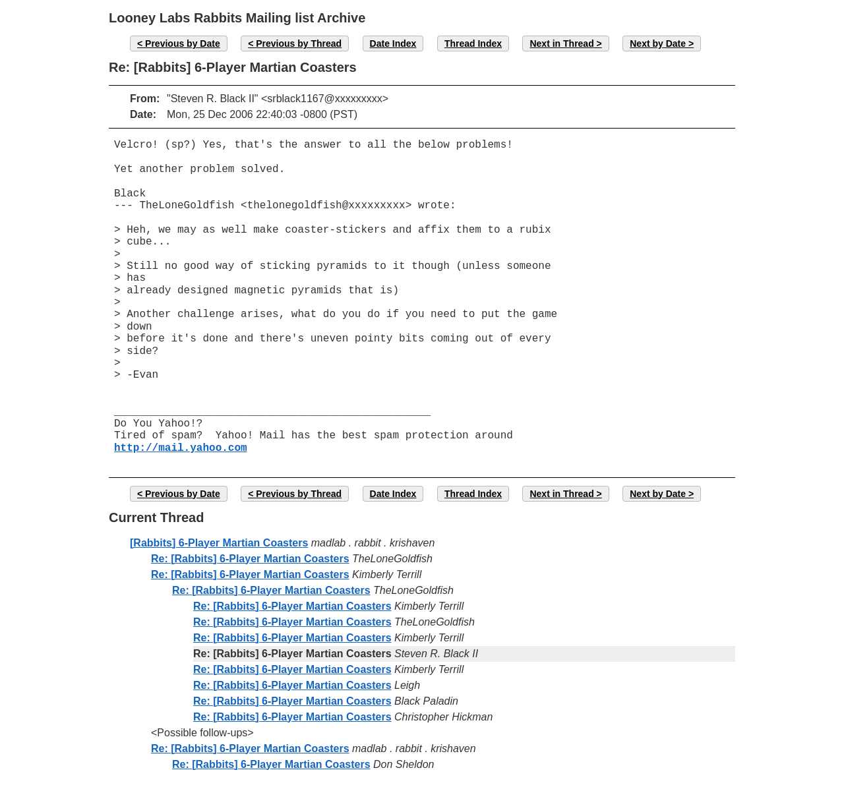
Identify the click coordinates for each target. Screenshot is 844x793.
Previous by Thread (299, 43)
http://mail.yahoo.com (180, 448)
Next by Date (658, 43)
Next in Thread (561, 43)
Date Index (393, 43)
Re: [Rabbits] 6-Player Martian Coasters (250, 558)
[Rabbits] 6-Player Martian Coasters (219, 542)
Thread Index (473, 43)
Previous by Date (182, 43)
